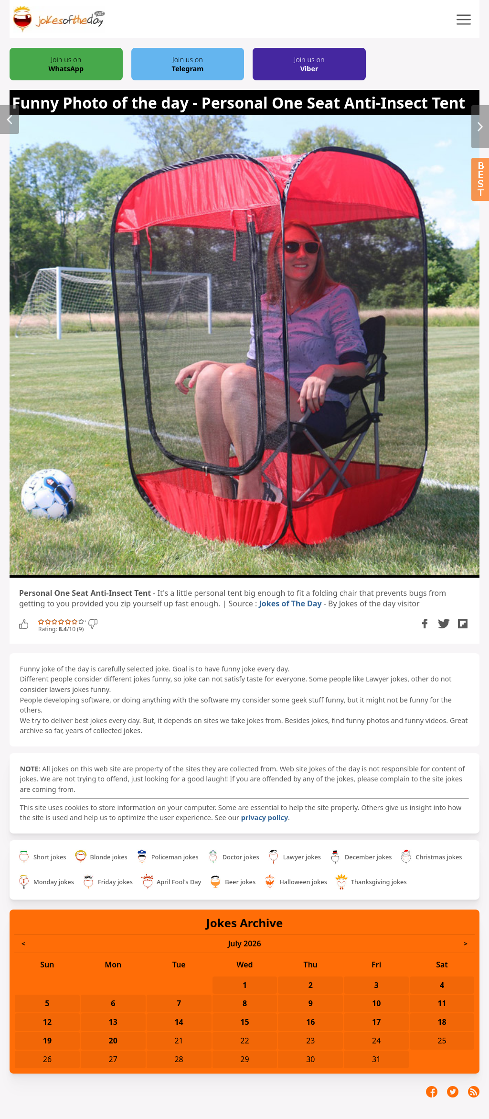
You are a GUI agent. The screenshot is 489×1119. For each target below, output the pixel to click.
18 (441, 1022)
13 (113, 1022)
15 (244, 1022)
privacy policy (264, 817)
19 (47, 1040)
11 (441, 1003)
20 (113, 1040)
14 (178, 1022)
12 (47, 1022)
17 (376, 1022)
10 (376, 1003)
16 (310, 1022)
